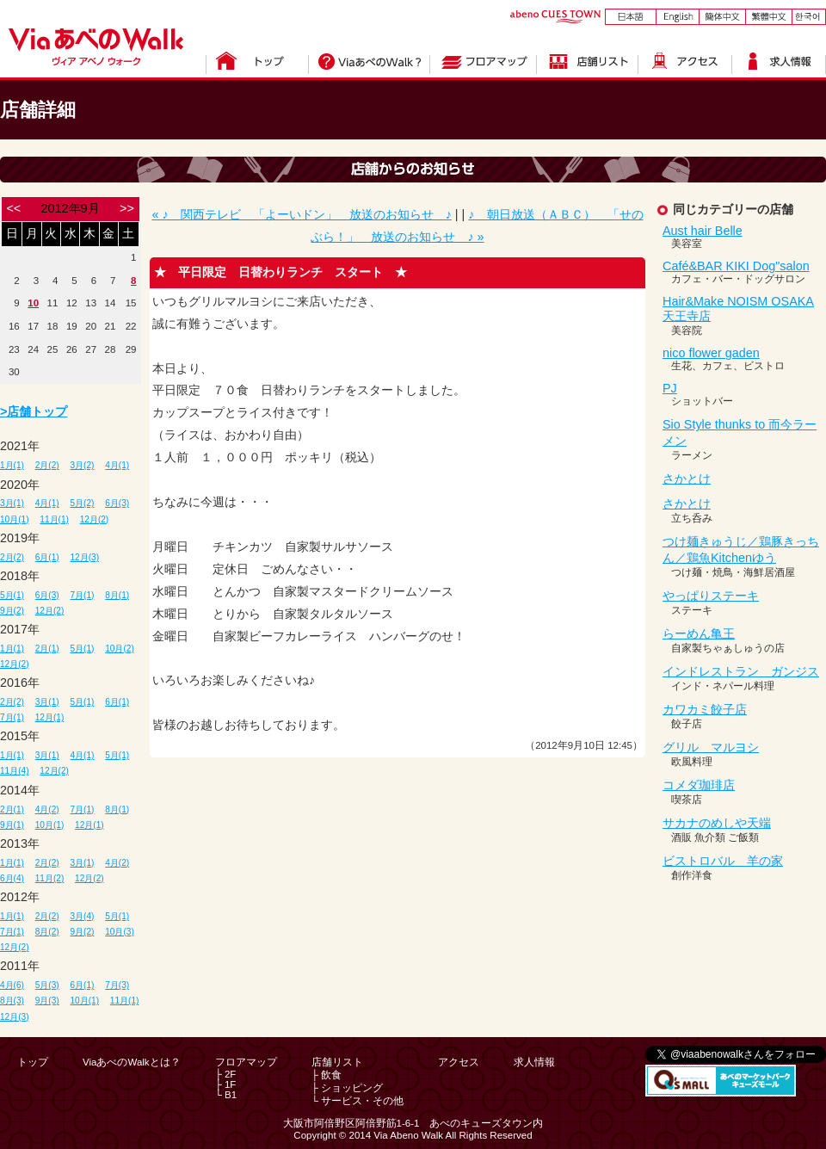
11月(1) (54, 519)
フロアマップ (246, 1062)
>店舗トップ (33, 411)
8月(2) (47, 931)
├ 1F (226, 1084)
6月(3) (117, 503)
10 (33, 303)
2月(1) (47, 648)
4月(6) (12, 985)
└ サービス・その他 (357, 1101)
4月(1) (117, 465)
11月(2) (50, 878)
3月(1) (12, 503)
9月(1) (12, 825)
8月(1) (117, 595)
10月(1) (14, 519)
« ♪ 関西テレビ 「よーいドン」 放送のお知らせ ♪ (301, 214)
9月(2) (12, 610)
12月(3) (85, 557)
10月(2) (119, 648)
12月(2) (94, 519)
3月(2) (83, 465)
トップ (32, 1062)
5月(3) (47, 985)
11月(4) (14, 770)
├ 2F (226, 1074)
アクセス (458, 1062)
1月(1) (12, 465)
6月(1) (47, 557)
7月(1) (83, 595)
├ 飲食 (326, 1075)
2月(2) (47, 465)
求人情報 (534, 1062)
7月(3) (117, 985)
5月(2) (83, 503)
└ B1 (226, 1095)
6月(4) (12, 878)
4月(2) (47, 809)
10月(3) (119, 931)
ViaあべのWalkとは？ (132, 1062)
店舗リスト (337, 1062)
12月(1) (50, 717)
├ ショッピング (347, 1088)
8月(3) (12, 1000)
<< (13, 208)
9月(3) (47, 1000)
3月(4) (83, 916)
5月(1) (12, 595)
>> (127, 208)
